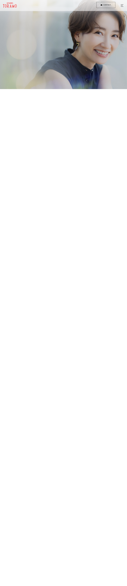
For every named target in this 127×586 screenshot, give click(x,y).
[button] (7, 582)
